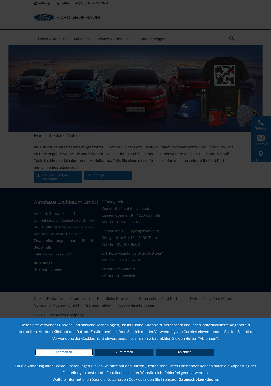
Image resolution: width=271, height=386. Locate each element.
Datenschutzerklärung (198, 379)
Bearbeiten (64, 352)
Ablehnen (185, 352)
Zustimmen (124, 352)
